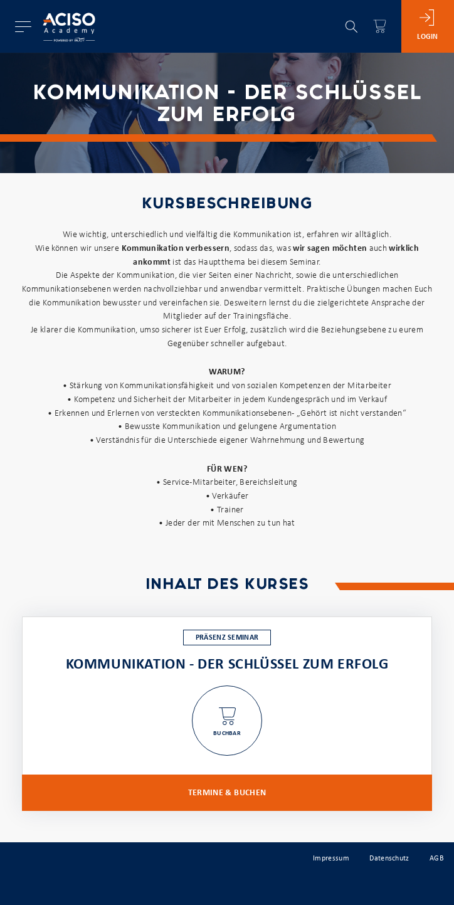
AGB (437, 858)
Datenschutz (389, 858)
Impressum (331, 858)
